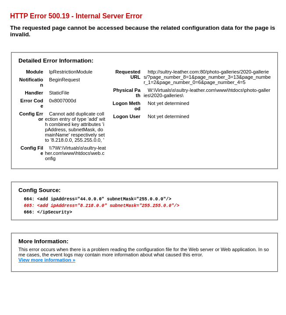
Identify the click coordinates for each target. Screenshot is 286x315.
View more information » (46, 263)
